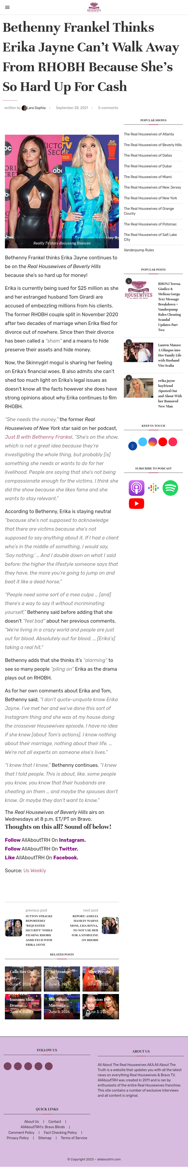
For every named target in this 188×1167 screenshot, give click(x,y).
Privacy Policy (18, 1138)
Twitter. (68, 849)
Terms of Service (74, 1138)
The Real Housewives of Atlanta (149, 134)
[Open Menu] (7, 7)
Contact (54, 1122)
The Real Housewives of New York (150, 198)
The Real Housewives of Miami (148, 177)
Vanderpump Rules (139, 250)
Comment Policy (21, 1133)
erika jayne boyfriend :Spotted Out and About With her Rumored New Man (170, 393)
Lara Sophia (34, 108)
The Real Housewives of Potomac (150, 224)
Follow (13, 840)
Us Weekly (35, 870)
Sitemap (44, 1138)
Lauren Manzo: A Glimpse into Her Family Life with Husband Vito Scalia (169, 355)
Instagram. (72, 840)
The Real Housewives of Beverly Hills (153, 145)
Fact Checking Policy (60, 1133)
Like (10, 858)
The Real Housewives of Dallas (148, 155)
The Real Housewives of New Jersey (152, 187)
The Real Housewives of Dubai (148, 166)
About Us (31, 1122)
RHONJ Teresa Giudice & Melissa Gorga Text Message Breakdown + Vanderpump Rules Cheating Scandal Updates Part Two (169, 307)
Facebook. (65, 858)
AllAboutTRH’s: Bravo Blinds (43, 1127)
